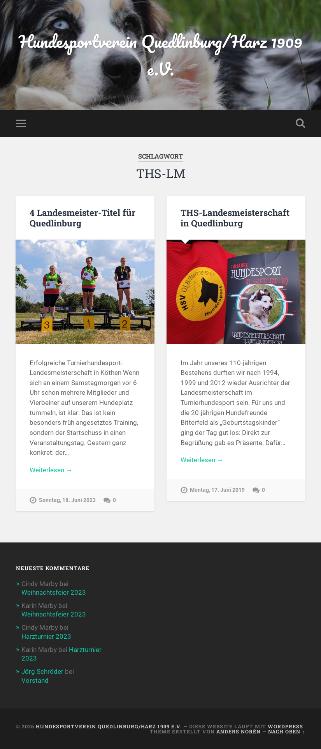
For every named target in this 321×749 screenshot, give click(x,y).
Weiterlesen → (51, 470)
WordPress (285, 726)
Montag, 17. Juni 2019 (217, 490)
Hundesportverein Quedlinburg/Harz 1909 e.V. (160, 55)
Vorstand (35, 680)
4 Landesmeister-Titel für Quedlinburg (82, 218)
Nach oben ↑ (286, 731)
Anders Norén (238, 731)
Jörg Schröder (42, 671)
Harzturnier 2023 (46, 636)
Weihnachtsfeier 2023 (53, 592)
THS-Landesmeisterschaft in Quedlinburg (235, 218)
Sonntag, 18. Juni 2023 (67, 500)
